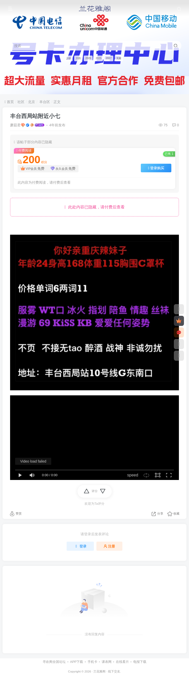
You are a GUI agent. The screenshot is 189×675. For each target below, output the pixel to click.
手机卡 (92, 662)
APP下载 (76, 662)
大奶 (78, 58)
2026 (88, 58)
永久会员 (62, 168)
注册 (109, 546)
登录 (80, 546)
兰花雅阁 (99, 671)
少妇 (68, 58)
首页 (9, 102)
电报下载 (139, 662)
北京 (31, 102)
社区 (20, 102)
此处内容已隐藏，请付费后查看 (94, 207)
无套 (118, 58)
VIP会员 (32, 168)
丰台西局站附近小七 (35, 116)
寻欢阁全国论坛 (54, 662)
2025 (98, 58)
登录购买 (156, 168)
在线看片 (122, 662)
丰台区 (44, 102)
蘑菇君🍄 (17, 125)
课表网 (107, 662)
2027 (109, 58)
